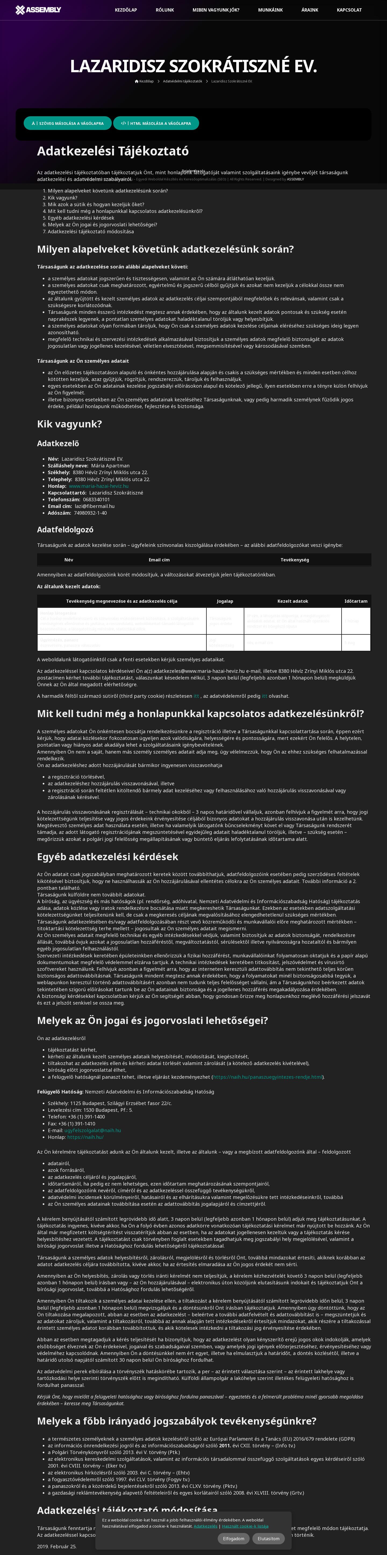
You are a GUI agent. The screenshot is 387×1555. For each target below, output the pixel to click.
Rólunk (165, 10)
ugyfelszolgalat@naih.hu (92, 1130)
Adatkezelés (205, 1526)
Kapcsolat (349, 10)
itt (196, 696)
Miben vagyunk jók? (216, 10)
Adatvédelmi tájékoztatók (182, 81)
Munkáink (270, 10)
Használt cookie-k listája (245, 1526)
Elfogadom (233, 1539)
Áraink (310, 10)
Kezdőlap (126, 10)
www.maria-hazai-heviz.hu (99, 486)
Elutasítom (269, 1539)
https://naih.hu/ (85, 1137)
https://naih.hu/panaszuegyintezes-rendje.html (267, 1077)
